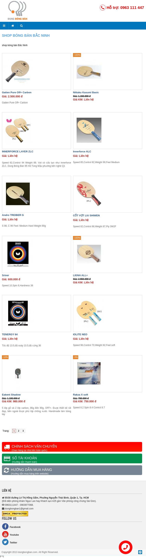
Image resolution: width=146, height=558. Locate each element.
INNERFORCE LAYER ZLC (17, 151)
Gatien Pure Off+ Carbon (16, 92)
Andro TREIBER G (13, 215)
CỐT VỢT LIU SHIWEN (86, 215)
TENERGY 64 (10, 334)
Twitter (9, 542)
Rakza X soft (80, 394)
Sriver (5, 275)
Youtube (10, 534)
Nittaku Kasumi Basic (86, 92)
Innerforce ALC (82, 151)
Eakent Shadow (11, 394)
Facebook (11, 526)
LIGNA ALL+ (80, 275)
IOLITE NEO (80, 334)
